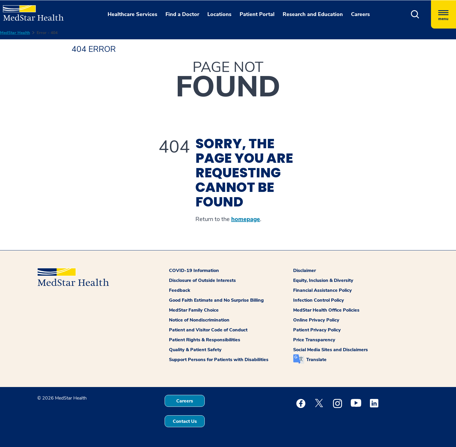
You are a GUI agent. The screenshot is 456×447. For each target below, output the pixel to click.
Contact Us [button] (185, 421)
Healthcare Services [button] (132, 14)
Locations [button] (219, 14)
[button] (415, 14)
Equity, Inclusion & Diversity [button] (323, 280)
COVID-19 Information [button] (194, 270)
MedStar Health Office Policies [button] (326, 310)
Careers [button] (360, 14)
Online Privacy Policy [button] (316, 320)
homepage (245, 219)
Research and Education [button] (313, 14)
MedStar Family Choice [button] (194, 310)
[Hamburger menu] (443, 14)
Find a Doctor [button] (182, 14)
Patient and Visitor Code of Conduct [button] (208, 330)
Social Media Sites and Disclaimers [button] (330, 350)
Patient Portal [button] (257, 14)
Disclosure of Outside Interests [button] (202, 280)
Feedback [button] (179, 290)
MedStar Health (15, 33)
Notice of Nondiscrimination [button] (199, 320)
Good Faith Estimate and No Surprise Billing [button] (216, 300)
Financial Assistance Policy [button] (322, 290)
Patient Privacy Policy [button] (317, 330)
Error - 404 (47, 33)
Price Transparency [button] (314, 340)
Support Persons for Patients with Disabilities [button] (218, 359)
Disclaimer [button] (304, 270)
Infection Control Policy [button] (318, 300)
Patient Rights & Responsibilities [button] (204, 340)
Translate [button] (316, 359)
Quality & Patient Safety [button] (195, 350)
